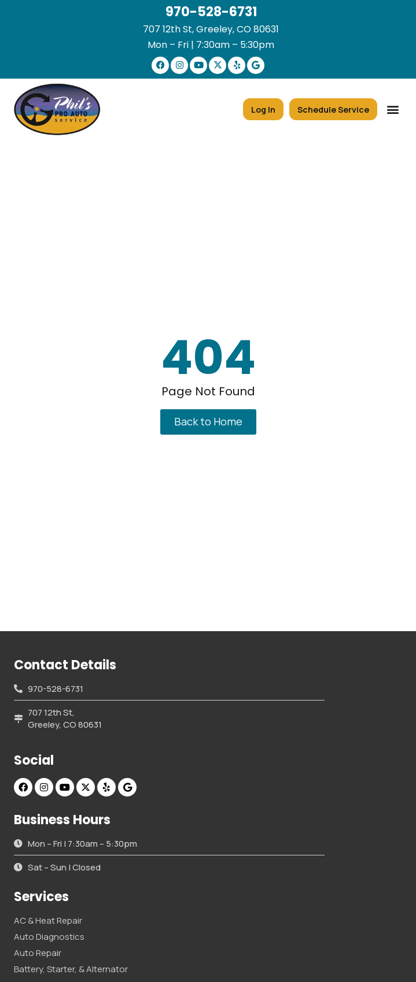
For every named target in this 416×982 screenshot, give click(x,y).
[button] (392, 109)
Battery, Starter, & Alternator (71, 969)
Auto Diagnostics (49, 937)
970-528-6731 (211, 12)
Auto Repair (37, 953)
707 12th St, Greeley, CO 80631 (211, 29)
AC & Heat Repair (48, 920)
